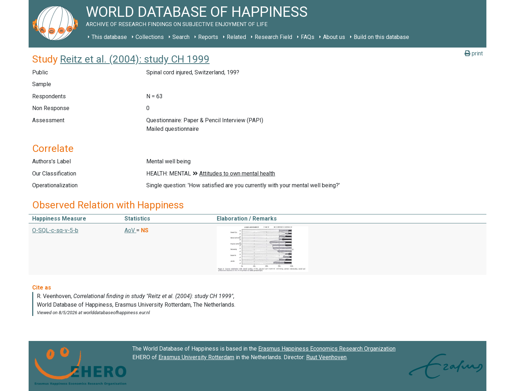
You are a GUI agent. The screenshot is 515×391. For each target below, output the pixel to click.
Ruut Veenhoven (326, 357)
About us (334, 37)
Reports (208, 37)
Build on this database (381, 37)
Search (181, 37)
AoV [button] (130, 230)
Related (236, 37)
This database (109, 37)
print (474, 53)
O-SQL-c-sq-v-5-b (55, 230)
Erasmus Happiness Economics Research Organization (327, 348)
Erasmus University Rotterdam (196, 357)
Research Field (273, 37)
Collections (150, 37)
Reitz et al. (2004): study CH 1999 (135, 59)
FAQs (307, 37)
